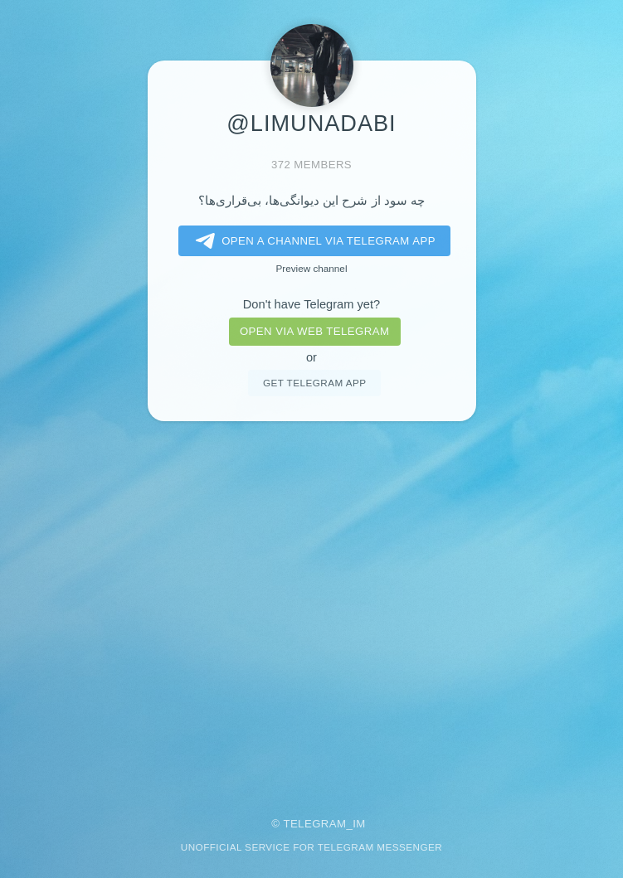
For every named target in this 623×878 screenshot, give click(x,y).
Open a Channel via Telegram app (312, 241)
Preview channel (312, 268)
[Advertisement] (311, 607)
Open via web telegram (314, 331)
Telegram (314, 823)
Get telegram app (314, 382)
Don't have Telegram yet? (311, 304)
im (359, 823)
